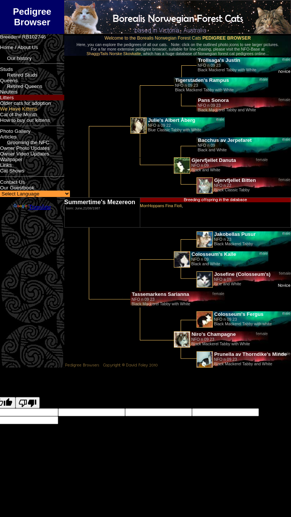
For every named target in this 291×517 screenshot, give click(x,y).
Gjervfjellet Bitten (234, 180)
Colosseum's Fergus (238, 314)
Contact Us (12, 182)
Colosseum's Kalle (213, 254)
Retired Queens (21, 86)
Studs (6, 69)
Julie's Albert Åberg (171, 120)
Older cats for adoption (25, 103)
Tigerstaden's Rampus (201, 80)
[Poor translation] (27, 402)
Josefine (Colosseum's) (242, 274)
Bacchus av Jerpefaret (224, 140)
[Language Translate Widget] (35, 194)
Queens (9, 80)
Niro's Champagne (213, 334)
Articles (8, 137)
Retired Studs (18, 75)
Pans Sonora (213, 100)
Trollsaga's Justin (218, 60)
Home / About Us (19, 47)
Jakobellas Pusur (234, 234)
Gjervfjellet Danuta (213, 160)
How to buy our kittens (25, 120)
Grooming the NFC (24, 142)
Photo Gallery (15, 131)
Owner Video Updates (24, 154)
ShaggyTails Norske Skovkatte (114, 53)
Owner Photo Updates (25, 148)
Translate (32, 207)
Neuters (9, 92)
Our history (16, 58)
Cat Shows (12, 171)
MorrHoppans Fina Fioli (161, 205)
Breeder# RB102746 (23, 37)
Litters (7, 97)
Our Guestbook (17, 188)
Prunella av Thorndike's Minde (250, 354)
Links (6, 165)
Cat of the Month (18, 114)
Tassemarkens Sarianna (159, 294)
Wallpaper (11, 159)
